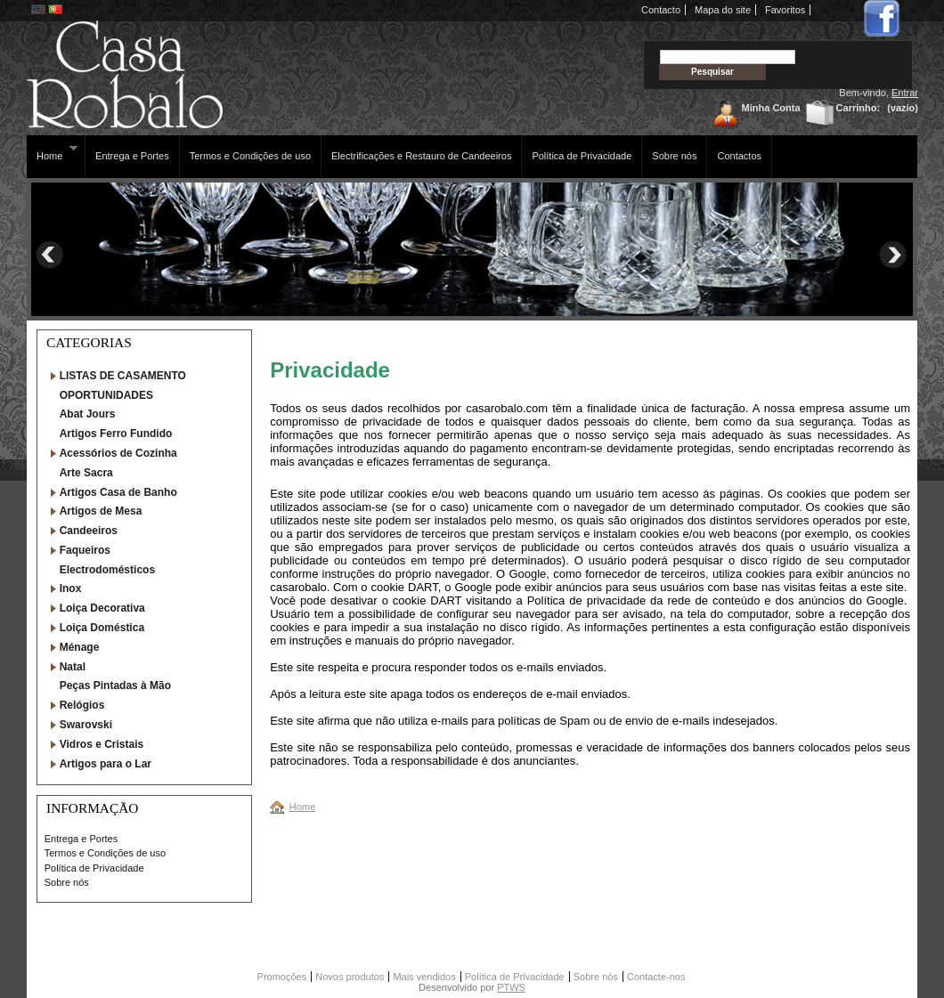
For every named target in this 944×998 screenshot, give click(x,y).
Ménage (80, 647)
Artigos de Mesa (101, 511)
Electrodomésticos (107, 570)
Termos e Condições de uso (250, 155)
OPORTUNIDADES (106, 395)
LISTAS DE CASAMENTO (123, 375)
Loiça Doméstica (102, 627)
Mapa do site (723, 9)
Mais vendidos (424, 976)
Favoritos (785, 9)
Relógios (82, 705)
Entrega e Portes (132, 155)
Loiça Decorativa (102, 608)
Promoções (282, 976)
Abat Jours (88, 414)
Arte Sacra (86, 473)
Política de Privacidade (581, 155)
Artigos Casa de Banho (118, 492)
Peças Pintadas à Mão (115, 685)
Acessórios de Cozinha (118, 453)
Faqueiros (85, 550)
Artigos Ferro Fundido (116, 433)
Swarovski (86, 724)
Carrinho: (858, 107)
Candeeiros (89, 530)
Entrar (904, 92)
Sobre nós (674, 155)
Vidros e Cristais (102, 744)
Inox (71, 588)
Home (52, 152)
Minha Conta (771, 107)
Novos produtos (349, 976)
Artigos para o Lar (105, 764)
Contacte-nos (656, 976)
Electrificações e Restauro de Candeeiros (421, 155)
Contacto (660, 9)
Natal (72, 667)
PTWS (511, 987)
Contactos (739, 155)
